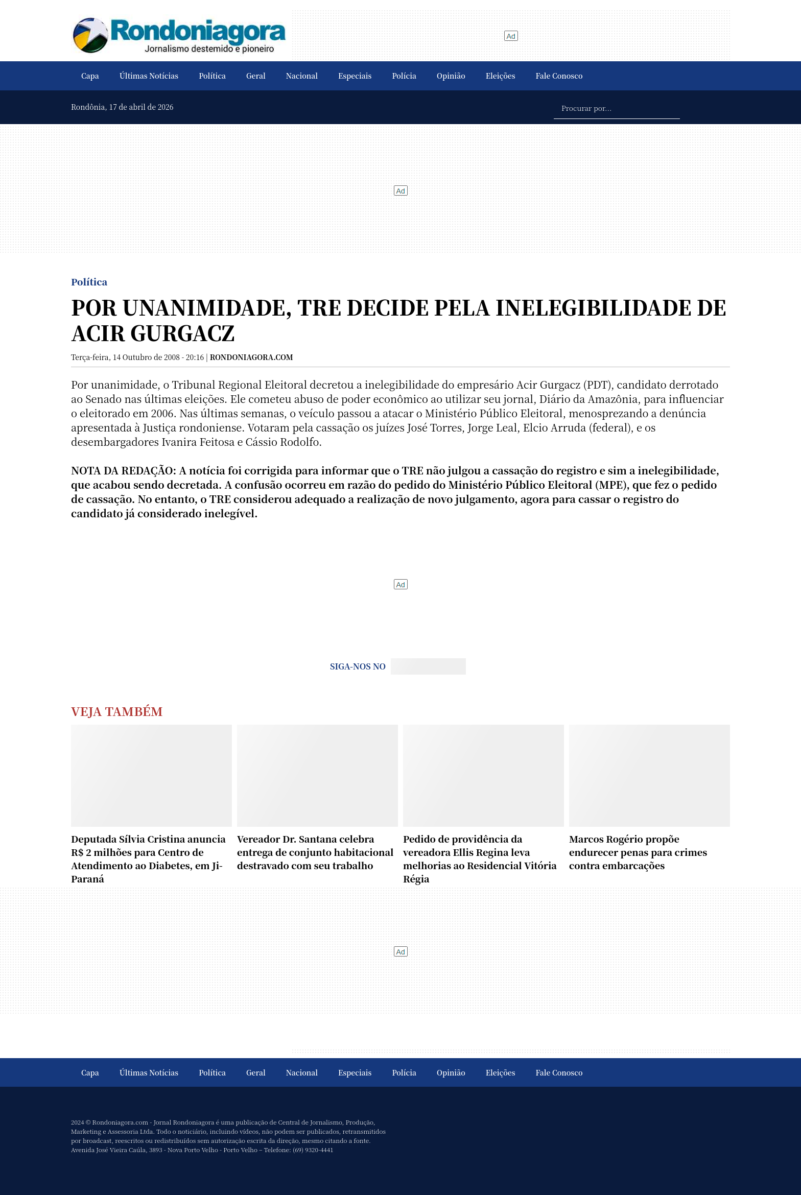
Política (212, 75)
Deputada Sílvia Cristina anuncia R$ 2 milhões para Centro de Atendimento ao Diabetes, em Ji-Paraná (148, 858)
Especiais (354, 75)
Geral (256, 75)
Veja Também (117, 711)
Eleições (500, 75)
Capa (90, 75)
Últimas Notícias (149, 75)
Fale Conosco (559, 75)
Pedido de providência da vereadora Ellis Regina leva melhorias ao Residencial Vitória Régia (480, 858)
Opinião (451, 75)
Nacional (302, 75)
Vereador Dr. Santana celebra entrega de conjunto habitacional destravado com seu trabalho (315, 852)
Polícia (404, 75)
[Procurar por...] (617, 107)
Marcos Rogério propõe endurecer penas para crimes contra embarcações (638, 852)
